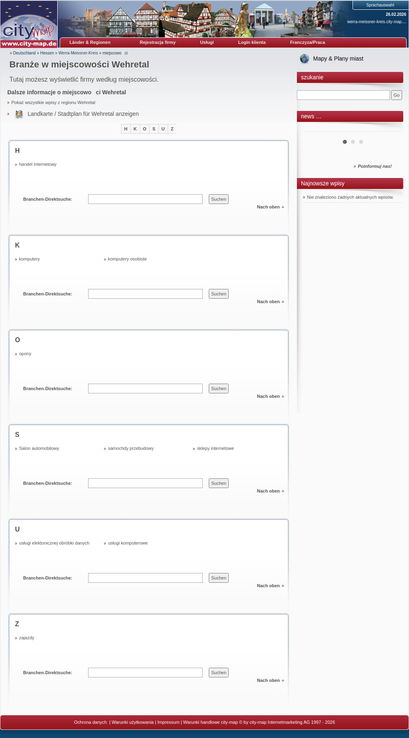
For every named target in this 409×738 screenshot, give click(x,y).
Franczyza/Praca (307, 42)
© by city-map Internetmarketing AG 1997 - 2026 (287, 722)
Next (391, 128)
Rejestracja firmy (158, 42)
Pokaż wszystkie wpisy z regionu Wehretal (53, 102)
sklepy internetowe (215, 448)
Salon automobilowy (39, 448)
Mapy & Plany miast (338, 58)
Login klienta (252, 42)
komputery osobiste (127, 258)
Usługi (207, 42)
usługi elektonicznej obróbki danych (54, 542)
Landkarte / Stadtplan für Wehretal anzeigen (83, 114)
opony (25, 353)
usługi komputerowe (128, 542)
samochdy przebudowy (131, 448)
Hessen (47, 53)
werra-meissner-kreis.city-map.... (376, 22)
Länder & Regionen (89, 42)
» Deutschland (23, 53)
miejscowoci (115, 53)
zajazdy (26, 637)
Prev (313, 128)
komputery (29, 258)
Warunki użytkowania (133, 722)
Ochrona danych (91, 722)
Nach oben (268, 206)
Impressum (168, 722)
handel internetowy (37, 164)
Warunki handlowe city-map (210, 722)
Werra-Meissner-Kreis (78, 53)
